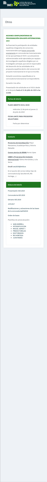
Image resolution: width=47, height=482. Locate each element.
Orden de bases (13, 215)
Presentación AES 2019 (16, 191)
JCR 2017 (11, 204)
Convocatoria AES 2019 (16, 195)
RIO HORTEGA (18, 235)
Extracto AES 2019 (14, 199)
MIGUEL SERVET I (19, 228)
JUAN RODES (17, 238)
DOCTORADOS (18, 233)
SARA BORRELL (18, 224)
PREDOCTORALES (19, 231)
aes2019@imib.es (19, 166)
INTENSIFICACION (19, 226)
